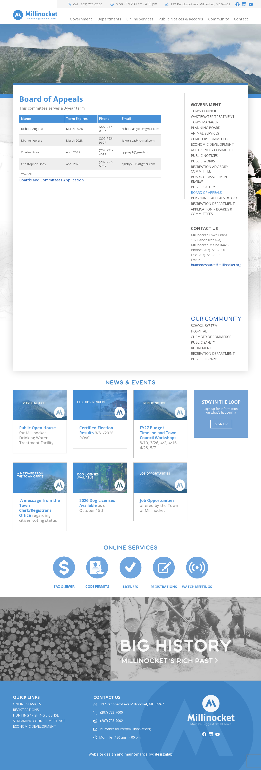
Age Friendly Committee (212, 150)
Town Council (204, 111)
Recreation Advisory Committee (209, 169)
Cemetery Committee (210, 139)
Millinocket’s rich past (169, 661)
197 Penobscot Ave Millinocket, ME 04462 (200, 4)
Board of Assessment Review (210, 179)
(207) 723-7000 (91, 4)
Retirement (201, 348)
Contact (241, 19)
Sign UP (223, 424)
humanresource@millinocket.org (216, 265)
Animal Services (205, 133)
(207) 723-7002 (111, 727)
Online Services (139, 19)
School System (204, 325)
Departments (109, 19)
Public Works (203, 161)
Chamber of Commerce (211, 337)
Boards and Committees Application (51, 179)
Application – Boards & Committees (211, 211)
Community (218, 19)
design (164, 754)
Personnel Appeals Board (214, 198)
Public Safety (203, 187)
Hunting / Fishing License (36, 721)
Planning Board (205, 127)
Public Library (204, 359)
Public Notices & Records (181, 19)
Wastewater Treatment (213, 116)
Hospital (199, 331)
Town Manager (204, 122)
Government (81, 19)
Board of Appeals (206, 192)
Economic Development (212, 144)
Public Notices (204, 155)
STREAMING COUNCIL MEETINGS (39, 727)
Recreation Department (213, 203)
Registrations (26, 716)
